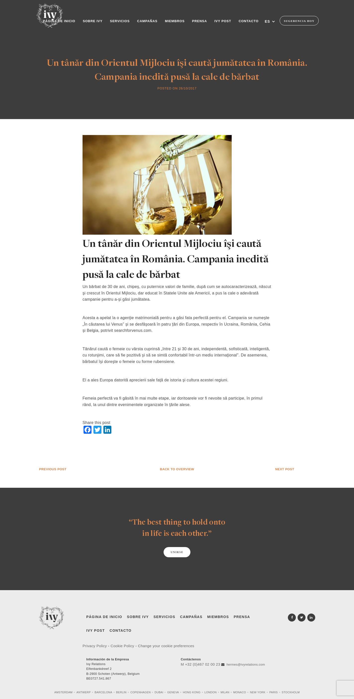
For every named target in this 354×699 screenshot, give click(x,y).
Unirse (177, 552)
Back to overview (177, 469)
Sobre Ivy (138, 617)
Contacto (121, 630)
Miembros (218, 617)
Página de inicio (104, 617)
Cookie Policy (122, 646)
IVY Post (95, 630)
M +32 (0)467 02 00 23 (200, 664)
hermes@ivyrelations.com (245, 664)
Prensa (242, 617)
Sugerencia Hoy (299, 20)
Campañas (191, 617)
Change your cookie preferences (166, 646)
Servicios (165, 617)
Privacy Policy (95, 646)
